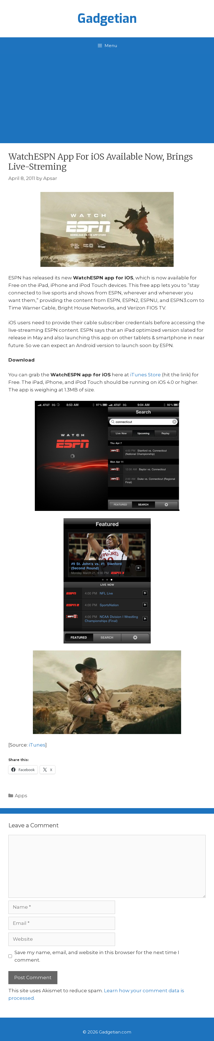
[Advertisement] (107, 96)
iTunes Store (145, 374)
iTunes (37, 745)
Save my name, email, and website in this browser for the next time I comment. (96, 956)
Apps (21, 795)
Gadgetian (107, 18)
